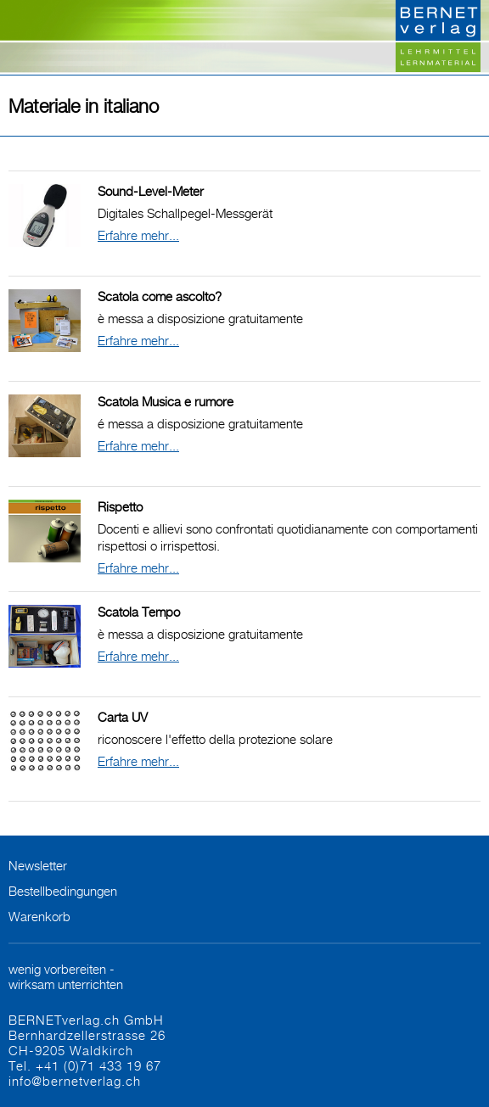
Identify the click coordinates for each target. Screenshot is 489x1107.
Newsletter (37, 865)
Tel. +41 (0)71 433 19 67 (84, 1065)
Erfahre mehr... (138, 235)
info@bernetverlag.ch (74, 1080)
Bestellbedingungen (62, 890)
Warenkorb (39, 916)
